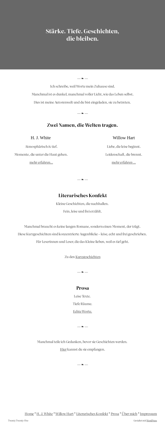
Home (29, 413)
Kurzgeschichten (87, 256)
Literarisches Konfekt (92, 413)
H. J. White (44, 413)
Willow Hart (64, 413)
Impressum (148, 413)
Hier (63, 349)
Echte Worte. (82, 311)
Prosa (115, 413)
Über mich (129, 413)
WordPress (151, 420)
